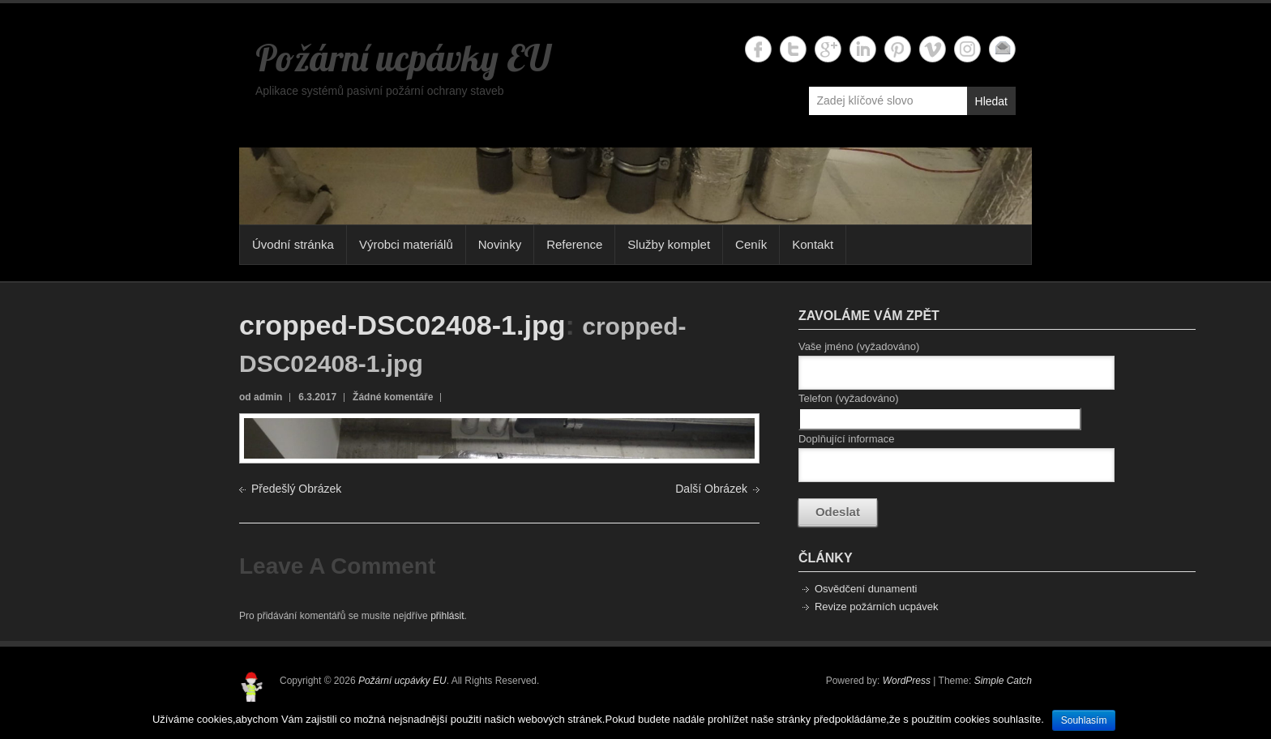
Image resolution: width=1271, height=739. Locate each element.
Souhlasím (1084, 720)
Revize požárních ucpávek (876, 606)
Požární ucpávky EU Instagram (967, 49)
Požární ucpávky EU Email (1002, 49)
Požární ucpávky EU (402, 57)
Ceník (751, 244)
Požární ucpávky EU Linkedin (862, 49)
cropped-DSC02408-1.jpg (402, 325)
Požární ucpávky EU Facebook (758, 49)
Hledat (991, 101)
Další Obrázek (711, 488)
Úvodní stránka (293, 244)
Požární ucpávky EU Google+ (828, 49)
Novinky (499, 244)
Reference (574, 244)
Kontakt (812, 244)
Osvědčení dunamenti (866, 589)
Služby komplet (668, 244)
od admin (260, 397)
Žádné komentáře (393, 397)
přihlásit (447, 616)
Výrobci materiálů (406, 244)
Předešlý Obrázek (296, 488)
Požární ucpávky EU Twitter (793, 49)
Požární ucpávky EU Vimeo (932, 49)
